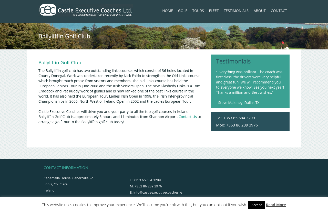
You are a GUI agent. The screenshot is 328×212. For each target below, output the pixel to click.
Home (167, 10)
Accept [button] (256, 205)
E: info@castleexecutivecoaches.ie (156, 192)
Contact (279, 10)
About (260, 10)
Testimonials (236, 10)
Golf (182, 10)
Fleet (214, 10)
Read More (276, 204)
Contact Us (188, 116)
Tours (198, 10)
